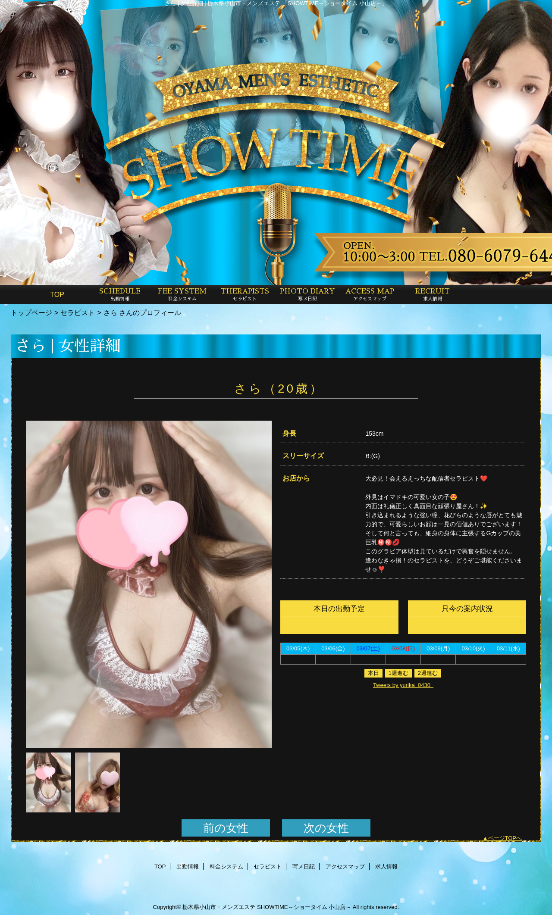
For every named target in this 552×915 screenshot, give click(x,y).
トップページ (31, 312)
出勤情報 (187, 866)
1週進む (398, 673)
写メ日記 (303, 866)
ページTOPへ (505, 838)
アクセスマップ (345, 866)
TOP (57, 294)
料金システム (226, 866)
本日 (373, 673)
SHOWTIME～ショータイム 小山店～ (304, 907)
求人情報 (386, 866)
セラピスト (77, 312)
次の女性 (326, 827)
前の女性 (225, 827)
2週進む (428, 673)
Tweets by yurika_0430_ (403, 685)
